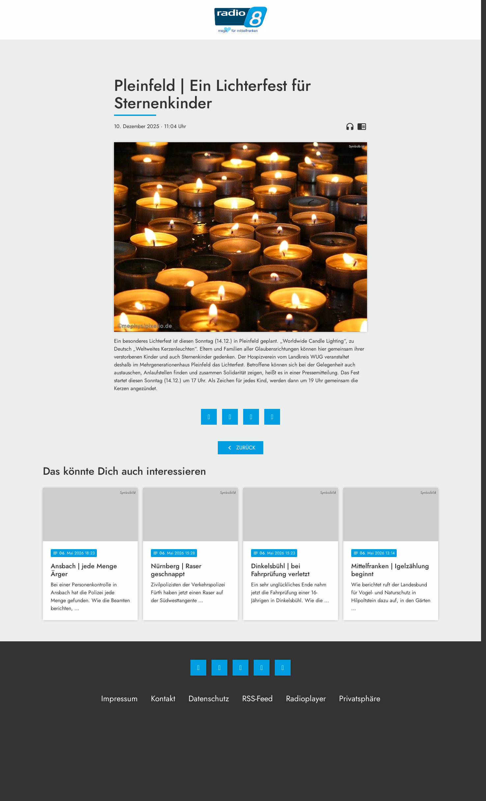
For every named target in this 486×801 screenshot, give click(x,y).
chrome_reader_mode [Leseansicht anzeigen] (361, 126)
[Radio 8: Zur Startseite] (240, 20)
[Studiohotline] (262, 668)
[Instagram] (219, 668)
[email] (283, 668)
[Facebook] (198, 668)
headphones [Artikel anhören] (350, 126)
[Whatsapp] (240, 668)
